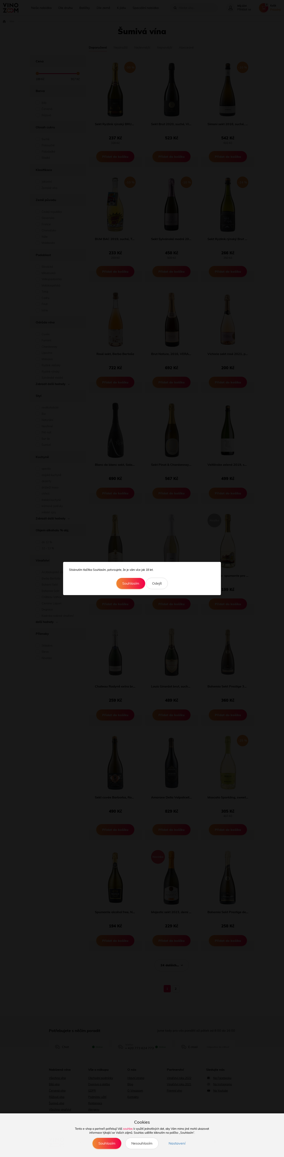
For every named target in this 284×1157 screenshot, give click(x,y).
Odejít (157, 583)
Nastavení (177, 1143)
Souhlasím (130, 583)
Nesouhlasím (141, 1143)
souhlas (128, 1129)
